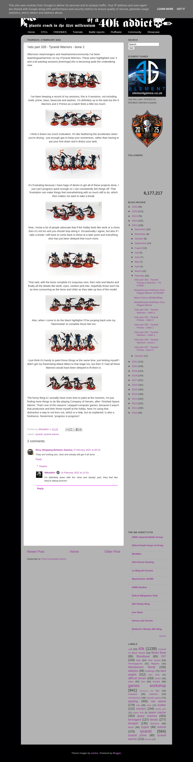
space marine (157, 712)
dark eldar (154, 675)
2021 (135, 361)
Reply (39, 459)
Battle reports (96, 31)
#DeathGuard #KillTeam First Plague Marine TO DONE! (149, 291)
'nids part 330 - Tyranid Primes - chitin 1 (146, 326)
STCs (44, 31)
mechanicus (134, 697)
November (140, 234)
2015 (135, 389)
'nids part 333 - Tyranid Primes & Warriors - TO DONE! (147, 282)
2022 (135, 225)
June (137, 257)
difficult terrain (137, 678)
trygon (145, 727)
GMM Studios (139, 587)
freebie (156, 681)
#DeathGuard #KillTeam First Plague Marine (149, 303)
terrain (154, 719)
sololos (94, 753)
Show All (162, 636)
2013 (135, 398)
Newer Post (35, 551)
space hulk (138, 712)
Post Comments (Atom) (54, 559)
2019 (135, 371)
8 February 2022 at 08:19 (86, 450)
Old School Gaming (143, 562)
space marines (147, 715)
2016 (135, 385)
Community (134, 31)
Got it (181, 9)
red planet (158, 701)
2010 (135, 412)
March (138, 271)
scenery (141, 708)
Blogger (117, 753)
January (139, 355)
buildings (150, 671)
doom (158, 678)
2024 (135, 216)
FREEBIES (60, 31)
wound (148, 739)
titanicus (154, 723)
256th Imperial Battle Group (147, 537)
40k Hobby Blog (141, 604)
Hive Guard (154, 660)
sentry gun (160, 709)
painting (133, 701)
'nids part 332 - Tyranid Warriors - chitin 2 (146, 311)
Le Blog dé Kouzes (142, 570)
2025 (135, 211)
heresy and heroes (142, 620)
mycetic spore (153, 697)
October (139, 238)
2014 (135, 394)
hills (157, 690)
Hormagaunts (135, 663)
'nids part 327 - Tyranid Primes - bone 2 (146, 348)
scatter (161, 705)
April (137, 266)
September (141, 243)
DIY (163, 656)
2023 (135, 220)
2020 (135, 366)
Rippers (155, 663)
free (143, 681)
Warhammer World (141, 667)
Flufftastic (116, 31)
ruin (138, 705)
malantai (132, 694)
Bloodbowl (143, 656)
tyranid (39, 434)
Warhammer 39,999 (142, 579)
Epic (138, 660)
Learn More (165, 9)
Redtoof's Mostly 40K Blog (147, 629)
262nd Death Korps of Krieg (147, 545)
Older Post (112, 551)
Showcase (153, 31)
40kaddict (49, 472)
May (137, 261)
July (137, 252)
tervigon (133, 723)
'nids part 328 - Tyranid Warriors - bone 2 (146, 341)
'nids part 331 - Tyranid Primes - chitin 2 (146, 318)
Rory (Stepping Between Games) (54, 450)
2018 (135, 375)
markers (153, 694)
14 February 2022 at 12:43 (75, 472)
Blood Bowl (158, 652)
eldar (130, 681)
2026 (135, 206)
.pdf (130, 649)
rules (149, 705)
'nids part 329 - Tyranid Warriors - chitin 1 (146, 333)
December (140, 229)
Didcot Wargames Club (145, 595)
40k (141, 648)
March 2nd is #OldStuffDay (148, 297)
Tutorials (78, 31)
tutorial (161, 727)
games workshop (147, 685)
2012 (135, 403)
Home (31, 31)
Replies (43, 466)
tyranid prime (137, 735)
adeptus (133, 670)
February (140, 275)
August (139, 248)
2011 (135, 408)
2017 (135, 380)
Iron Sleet (137, 612)
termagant (134, 719)
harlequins (144, 691)
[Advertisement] (147, 473)
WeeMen (136, 554)
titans (131, 727)
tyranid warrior (51, 434)
